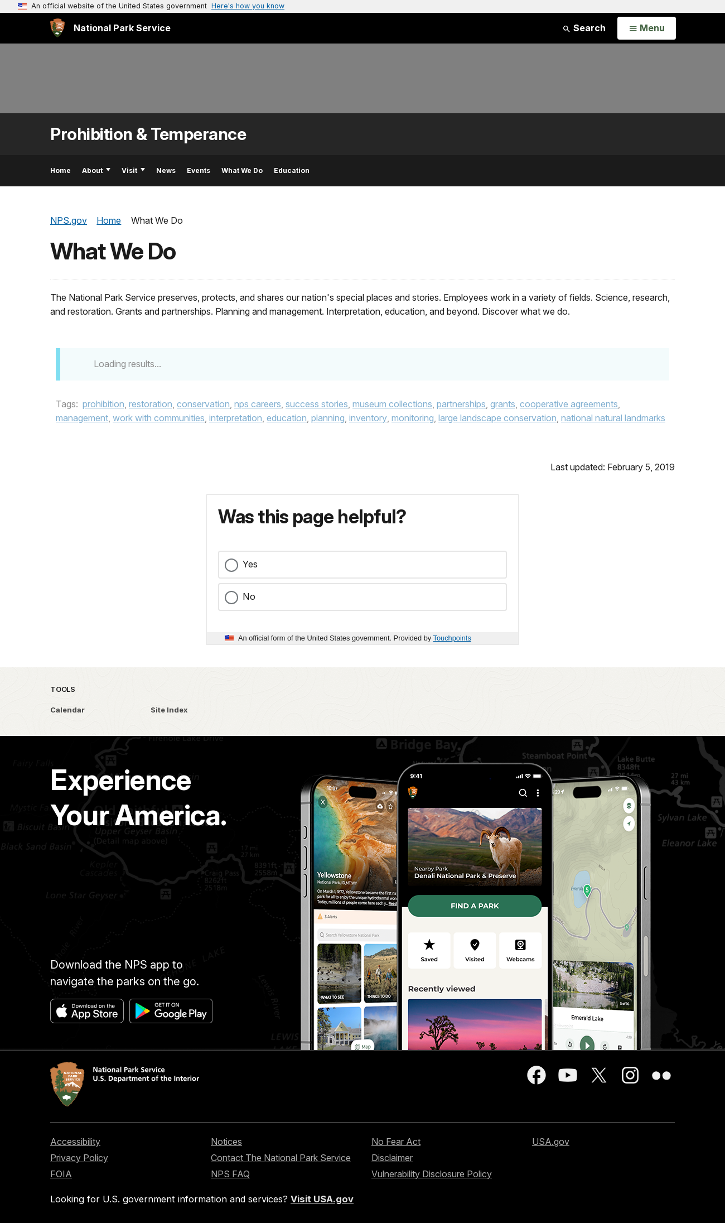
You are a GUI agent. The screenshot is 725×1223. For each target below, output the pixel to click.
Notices (226, 1141)
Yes (250, 564)
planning (328, 417)
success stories (317, 404)
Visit (133, 170)
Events (198, 170)
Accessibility (75, 1141)
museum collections (392, 404)
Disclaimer (392, 1157)
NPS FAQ (230, 1173)
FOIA (61, 1173)
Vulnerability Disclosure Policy (431, 1173)
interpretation (235, 417)
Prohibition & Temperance (148, 134)
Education (292, 170)
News (166, 170)
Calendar (67, 709)
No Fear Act (395, 1141)
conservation (203, 404)
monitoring (413, 417)
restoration (150, 404)
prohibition (103, 404)
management (82, 417)
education (287, 417)
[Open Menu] (646, 28)
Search (584, 27)
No (249, 596)
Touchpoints (452, 638)
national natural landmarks (613, 417)
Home (60, 170)
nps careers (257, 404)
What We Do (242, 170)
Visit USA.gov (322, 1199)
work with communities (159, 417)
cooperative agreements (569, 404)
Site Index (169, 709)
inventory (368, 417)
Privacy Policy (79, 1157)
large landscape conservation (497, 417)
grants (502, 404)
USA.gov (550, 1141)
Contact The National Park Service (281, 1157)
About (96, 170)
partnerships (461, 404)
